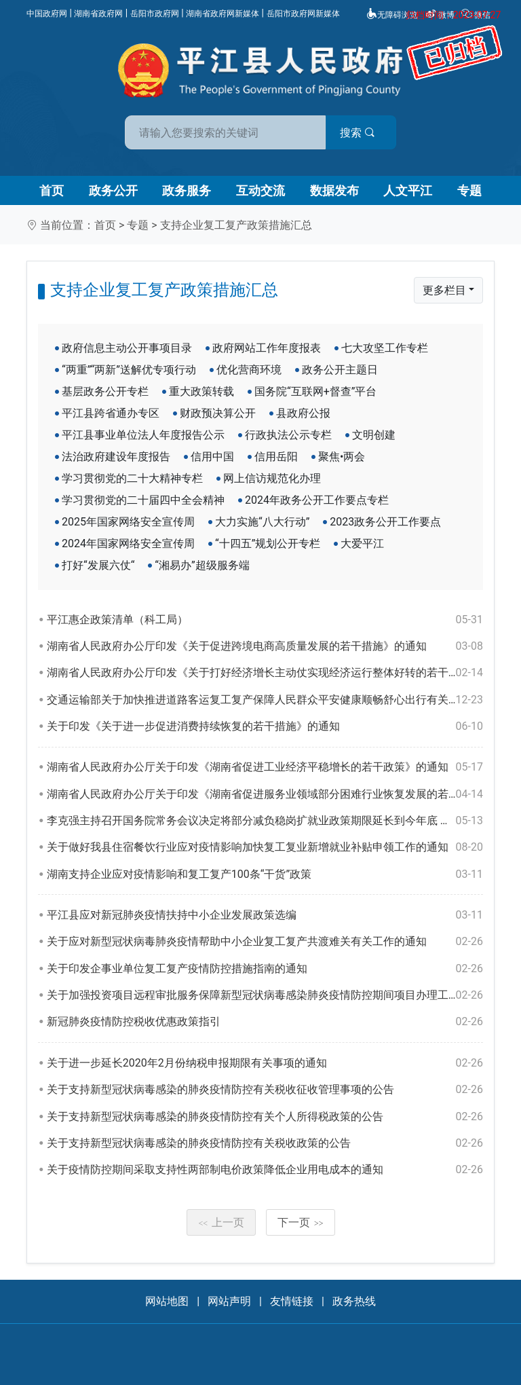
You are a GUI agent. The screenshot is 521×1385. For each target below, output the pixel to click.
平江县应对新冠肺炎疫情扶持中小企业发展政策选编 (265, 915)
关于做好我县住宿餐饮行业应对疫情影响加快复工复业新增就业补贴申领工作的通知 (265, 847)
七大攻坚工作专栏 (384, 347)
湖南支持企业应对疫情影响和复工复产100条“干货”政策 (265, 874)
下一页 (300, 1222)
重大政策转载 (201, 391)
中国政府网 (46, 13)
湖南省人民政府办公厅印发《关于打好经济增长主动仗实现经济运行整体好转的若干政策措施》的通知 (265, 673)
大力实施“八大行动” (262, 521)
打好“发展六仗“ (98, 565)
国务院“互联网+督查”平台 (315, 391)
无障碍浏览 (392, 15)
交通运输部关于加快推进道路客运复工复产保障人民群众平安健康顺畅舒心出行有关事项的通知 (265, 700)
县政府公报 (303, 413)
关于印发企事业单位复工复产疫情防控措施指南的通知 (265, 969)
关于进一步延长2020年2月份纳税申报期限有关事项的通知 (265, 1063)
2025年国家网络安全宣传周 (128, 521)
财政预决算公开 (218, 413)
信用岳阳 (276, 456)
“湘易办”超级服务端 (202, 565)
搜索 (357, 132)
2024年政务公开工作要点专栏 (317, 500)
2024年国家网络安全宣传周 (128, 543)
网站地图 (167, 1301)
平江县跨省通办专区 (110, 413)
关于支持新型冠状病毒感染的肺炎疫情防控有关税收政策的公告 (265, 1143)
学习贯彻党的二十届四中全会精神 (143, 500)
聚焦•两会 (341, 456)
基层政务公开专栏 (105, 391)
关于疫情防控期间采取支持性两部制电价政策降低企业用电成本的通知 (265, 1170)
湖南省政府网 (98, 13)
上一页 (221, 1222)
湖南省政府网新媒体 (222, 13)
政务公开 (113, 190)
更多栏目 (444, 290)
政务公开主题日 (340, 369)
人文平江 (407, 190)
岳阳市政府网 (154, 13)
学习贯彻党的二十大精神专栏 (132, 478)
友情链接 (291, 1301)
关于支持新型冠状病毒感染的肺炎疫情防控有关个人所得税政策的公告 (265, 1117)
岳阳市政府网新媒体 (303, 13)
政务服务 (186, 190)
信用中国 (212, 456)
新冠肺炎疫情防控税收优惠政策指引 (265, 1022)
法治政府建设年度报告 (116, 456)
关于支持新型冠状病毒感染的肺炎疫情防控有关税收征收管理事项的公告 (265, 1090)
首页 (51, 190)
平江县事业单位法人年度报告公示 (143, 434)
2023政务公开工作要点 (385, 521)
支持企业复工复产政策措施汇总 (236, 225)
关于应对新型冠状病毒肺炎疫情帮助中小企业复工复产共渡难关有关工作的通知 (265, 942)
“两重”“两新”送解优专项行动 (129, 369)
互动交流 (260, 190)
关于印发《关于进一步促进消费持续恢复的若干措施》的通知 (265, 726)
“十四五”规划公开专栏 (267, 543)
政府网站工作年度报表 (266, 347)
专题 (469, 190)
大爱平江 (362, 543)
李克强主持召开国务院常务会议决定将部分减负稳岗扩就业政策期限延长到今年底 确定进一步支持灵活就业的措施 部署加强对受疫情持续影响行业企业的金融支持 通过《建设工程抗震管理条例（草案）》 (265, 821)
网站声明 (229, 1301)
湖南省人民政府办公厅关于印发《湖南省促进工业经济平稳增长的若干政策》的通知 (265, 767)
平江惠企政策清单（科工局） (265, 620)
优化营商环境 (249, 369)
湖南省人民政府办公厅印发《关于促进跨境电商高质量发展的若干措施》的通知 (265, 646)
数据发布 (334, 190)
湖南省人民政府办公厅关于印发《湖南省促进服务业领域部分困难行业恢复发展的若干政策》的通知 (265, 794)
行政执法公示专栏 (288, 434)
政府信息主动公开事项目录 (127, 347)
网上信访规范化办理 (272, 478)
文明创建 (373, 434)
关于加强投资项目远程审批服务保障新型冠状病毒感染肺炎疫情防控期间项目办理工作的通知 (265, 995)
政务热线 (354, 1301)
